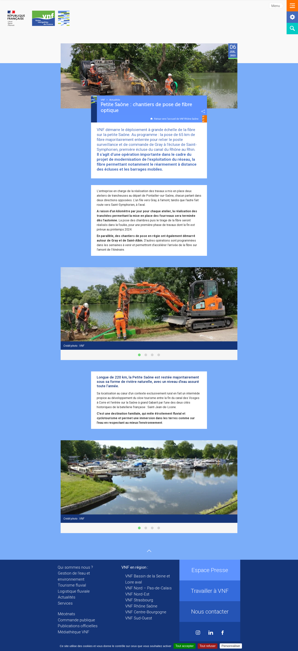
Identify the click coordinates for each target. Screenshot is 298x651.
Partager (203, 111)
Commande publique (76, 620)
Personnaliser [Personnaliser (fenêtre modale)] (231, 646)
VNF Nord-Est (137, 594)
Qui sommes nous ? (75, 567)
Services (65, 603)
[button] (292, 5)
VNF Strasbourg (139, 600)
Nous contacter (210, 611)
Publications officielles (77, 626)
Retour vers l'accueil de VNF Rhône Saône (176, 119)
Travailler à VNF (210, 590)
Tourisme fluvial (72, 585)
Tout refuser (208, 646)
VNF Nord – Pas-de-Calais (148, 588)
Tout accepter (184, 646)
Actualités (66, 597)
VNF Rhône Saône (141, 606)
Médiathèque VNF (73, 632)
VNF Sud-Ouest (138, 618)
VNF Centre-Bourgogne (145, 612)
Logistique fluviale (74, 591)
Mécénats (66, 614)
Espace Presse (209, 570)
